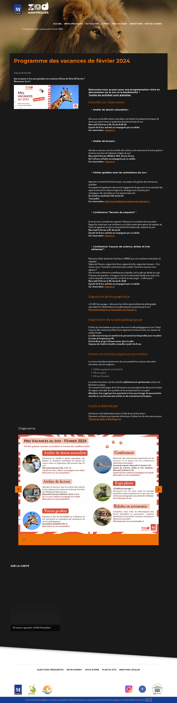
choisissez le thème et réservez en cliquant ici (126, 201)
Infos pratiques (73, 24)
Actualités (92, 24)
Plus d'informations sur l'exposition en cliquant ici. (112, 309)
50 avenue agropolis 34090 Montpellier (32, 627)
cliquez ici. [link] (110, 130)
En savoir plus (140, 700)
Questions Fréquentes (50, 669)
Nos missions (119, 24)
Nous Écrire (92, 669)
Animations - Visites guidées (145, 24)
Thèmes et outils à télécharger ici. (105, 419)
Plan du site (109, 669)
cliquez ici (110, 161)
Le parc (105, 24)
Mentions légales (129, 669)
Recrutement (74, 669)
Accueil (57, 24)
